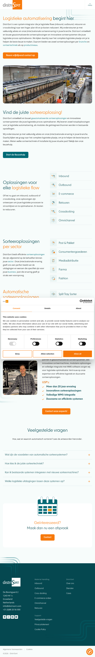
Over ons (70, 584)
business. (12, 272)
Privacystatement (42, 625)
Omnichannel (40, 603)
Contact (47, 537)
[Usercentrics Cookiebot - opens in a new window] (81, 301)
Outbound (39, 589)
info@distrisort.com (12, 606)
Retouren (38, 608)
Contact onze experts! (56, 411)
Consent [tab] (16, 308)
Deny (17, 354)
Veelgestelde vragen (43, 620)
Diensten (70, 589)
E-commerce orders (43, 599)
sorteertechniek (10, 45)
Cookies (29, 649)
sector (11, 261)
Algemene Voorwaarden (13, 649)
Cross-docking (41, 594)
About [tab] (78, 308)
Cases (68, 594)
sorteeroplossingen (36, 254)
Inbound (38, 584)
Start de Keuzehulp (15, 155)
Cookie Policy (40, 630)
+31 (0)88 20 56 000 (11, 609)
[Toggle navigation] (90, 4)
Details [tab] (47, 308)
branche (83, 42)
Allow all (77, 354)
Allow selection (47, 354)
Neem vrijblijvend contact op (20, 55)
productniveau (31, 45)
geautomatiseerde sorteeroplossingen (49, 118)
